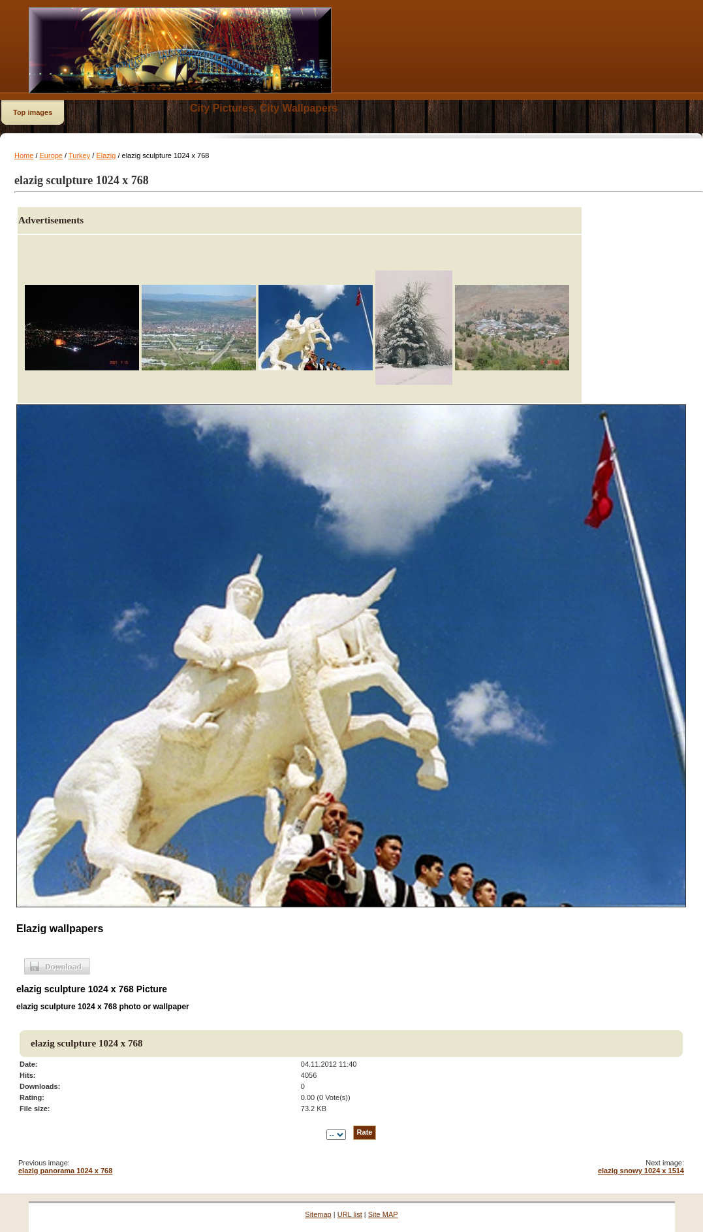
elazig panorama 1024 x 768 (65, 1171)
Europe (51, 155)
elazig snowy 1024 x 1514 (641, 1171)
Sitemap (318, 1214)
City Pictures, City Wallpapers (263, 108)
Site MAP (383, 1214)
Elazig (106, 155)
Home (23, 155)
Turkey (79, 155)
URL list (349, 1214)
